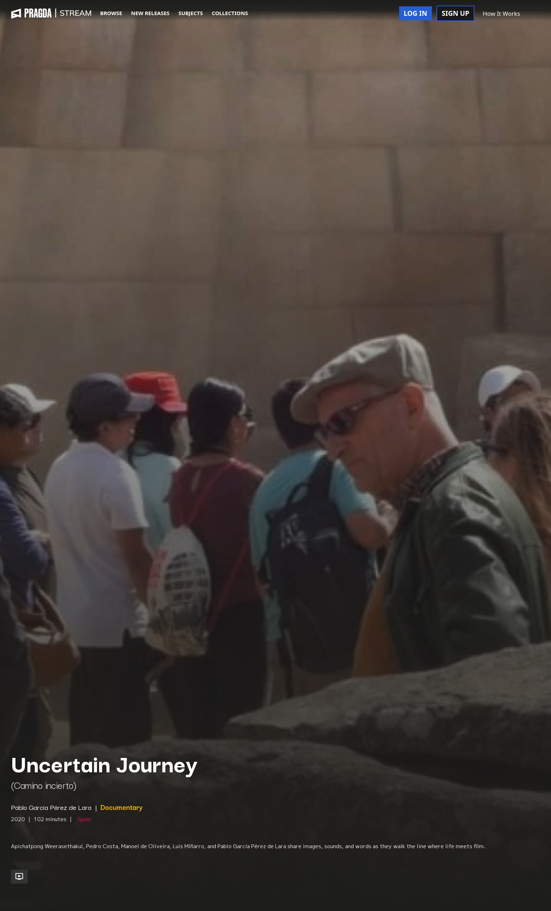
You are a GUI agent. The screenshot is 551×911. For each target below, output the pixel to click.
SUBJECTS (191, 12)
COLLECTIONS (230, 12)
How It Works (501, 13)
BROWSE (111, 12)
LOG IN (415, 13)
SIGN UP (455, 13)
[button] (532, 14)
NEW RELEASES (150, 12)
